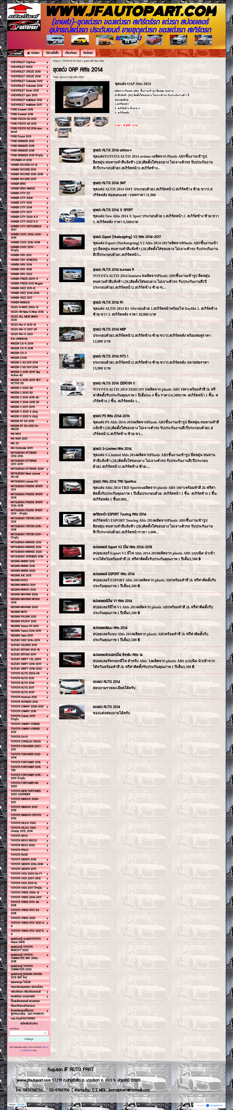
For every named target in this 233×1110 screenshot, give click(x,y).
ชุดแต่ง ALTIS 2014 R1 (108, 303)
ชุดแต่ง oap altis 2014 (72, 77)
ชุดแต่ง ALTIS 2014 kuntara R (113, 270)
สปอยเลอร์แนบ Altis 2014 (110, 628)
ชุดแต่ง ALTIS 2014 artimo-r (112, 150)
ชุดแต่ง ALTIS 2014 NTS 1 (110, 356)
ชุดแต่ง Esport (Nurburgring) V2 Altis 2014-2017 (127, 237)
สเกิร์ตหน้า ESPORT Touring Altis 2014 (119, 514)
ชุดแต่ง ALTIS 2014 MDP (109, 330)
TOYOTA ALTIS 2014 (71, 61)
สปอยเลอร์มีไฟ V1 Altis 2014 (112, 601)
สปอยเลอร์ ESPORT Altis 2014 (114, 574)
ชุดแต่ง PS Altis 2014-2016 (111, 416)
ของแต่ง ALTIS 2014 (106, 682)
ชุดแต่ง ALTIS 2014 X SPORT (113, 210)
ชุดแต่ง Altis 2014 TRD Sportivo (114, 482)
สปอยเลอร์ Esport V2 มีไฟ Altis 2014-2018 (122, 547)
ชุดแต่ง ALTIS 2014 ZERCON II (114, 383)
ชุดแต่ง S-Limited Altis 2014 (112, 449)
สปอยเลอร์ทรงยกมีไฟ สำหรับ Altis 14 (118, 655)
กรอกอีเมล (14, 1029)
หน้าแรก (56, 61)
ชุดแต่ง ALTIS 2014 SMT (109, 183)
